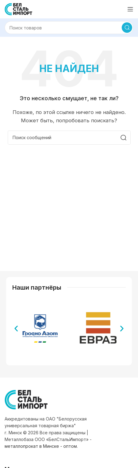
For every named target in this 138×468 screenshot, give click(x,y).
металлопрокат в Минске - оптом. (41, 446)
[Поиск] (69, 27)
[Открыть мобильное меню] (130, 9)
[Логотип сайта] (18, 9)
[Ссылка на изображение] (26, 399)
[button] (16, 328)
